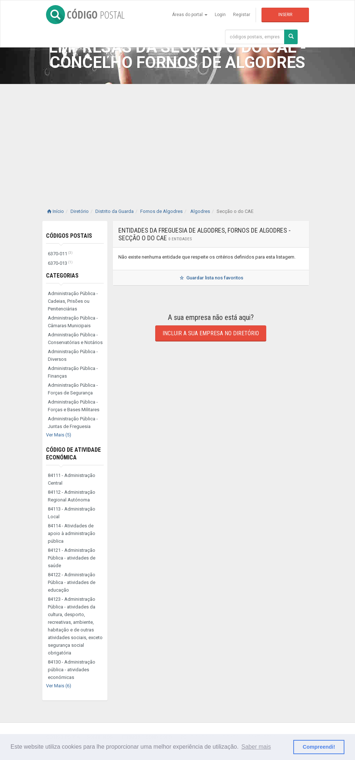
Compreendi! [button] (319, 747)
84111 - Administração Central (71, 479)
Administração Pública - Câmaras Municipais (73, 321)
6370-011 (60, 253)
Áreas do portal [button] (189, 14)
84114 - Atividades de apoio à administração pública (71, 533)
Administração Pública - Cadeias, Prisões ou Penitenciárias (73, 301)
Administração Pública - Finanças (73, 372)
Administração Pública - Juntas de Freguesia (73, 422)
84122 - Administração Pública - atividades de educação (71, 582)
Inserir (285, 14)
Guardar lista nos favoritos (211, 277)
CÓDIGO (85, 15)
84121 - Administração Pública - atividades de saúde (71, 557)
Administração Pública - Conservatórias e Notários (75, 338)
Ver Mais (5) (58, 435)
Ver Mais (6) (58, 685)
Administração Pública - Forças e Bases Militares (73, 405)
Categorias (62, 275)
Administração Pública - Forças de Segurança (73, 389)
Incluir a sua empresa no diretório (211, 333)
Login (220, 14)
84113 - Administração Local (71, 512)
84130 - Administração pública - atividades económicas (71, 669)
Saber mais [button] (256, 747)
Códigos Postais (69, 235)
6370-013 (60, 263)
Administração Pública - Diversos (73, 355)
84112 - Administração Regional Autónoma (71, 496)
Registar (241, 14)
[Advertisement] (177, 139)
